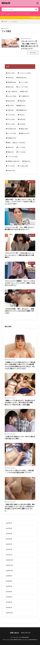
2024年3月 (9, 597)
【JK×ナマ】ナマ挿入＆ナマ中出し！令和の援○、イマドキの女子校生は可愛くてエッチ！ (19, 472)
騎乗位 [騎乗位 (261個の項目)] (21, 105)
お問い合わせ (14, 633)
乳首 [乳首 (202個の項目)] (22, 119)
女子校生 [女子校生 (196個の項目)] (12, 129)
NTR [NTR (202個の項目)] (22, 124)
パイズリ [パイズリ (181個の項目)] (12, 133)
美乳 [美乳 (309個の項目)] (22, 101)
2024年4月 (9, 591)
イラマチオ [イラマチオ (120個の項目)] (12, 156)
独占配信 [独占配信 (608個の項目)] (12, 82)
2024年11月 (9, 565)
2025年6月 (9, 528)
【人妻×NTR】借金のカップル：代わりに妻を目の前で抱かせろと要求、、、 (20, 438)
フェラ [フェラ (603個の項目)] (24, 82)
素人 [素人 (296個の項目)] (10, 105)
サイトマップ (25, 633)
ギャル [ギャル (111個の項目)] (11, 166)
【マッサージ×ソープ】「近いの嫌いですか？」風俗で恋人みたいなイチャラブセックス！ (29, 44)
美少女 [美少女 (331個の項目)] (11, 101)
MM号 (32, 235)
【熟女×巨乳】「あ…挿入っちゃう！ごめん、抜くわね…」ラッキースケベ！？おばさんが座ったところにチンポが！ (20, 202)
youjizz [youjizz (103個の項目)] (11, 170)
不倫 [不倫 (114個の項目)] (27, 161)
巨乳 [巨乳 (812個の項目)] (10, 77)
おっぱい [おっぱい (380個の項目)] (12, 96)
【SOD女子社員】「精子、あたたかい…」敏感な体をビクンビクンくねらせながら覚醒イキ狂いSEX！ (19, 311)
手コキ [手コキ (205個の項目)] (11, 119)
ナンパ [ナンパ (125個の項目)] (21, 147)
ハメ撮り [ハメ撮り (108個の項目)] (23, 166)
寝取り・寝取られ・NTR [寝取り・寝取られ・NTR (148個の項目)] (16, 142)
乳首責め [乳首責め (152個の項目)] (12, 138)
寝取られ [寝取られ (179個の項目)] (25, 133)
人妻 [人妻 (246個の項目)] (10, 110)
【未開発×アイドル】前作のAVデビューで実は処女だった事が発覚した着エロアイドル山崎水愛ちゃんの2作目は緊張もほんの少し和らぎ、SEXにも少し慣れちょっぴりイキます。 (20, 365)
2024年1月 (9, 607)
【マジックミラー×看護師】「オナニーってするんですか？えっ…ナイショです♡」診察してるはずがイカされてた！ (20, 283)
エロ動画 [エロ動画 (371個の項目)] (25, 96)
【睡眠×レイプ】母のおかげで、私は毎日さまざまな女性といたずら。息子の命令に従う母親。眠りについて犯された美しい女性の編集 (20, 403)
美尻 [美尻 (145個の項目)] (10, 147)
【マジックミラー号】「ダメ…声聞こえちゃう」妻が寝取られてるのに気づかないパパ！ (20, 228)
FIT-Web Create (16, 639)
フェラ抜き (14, 21)
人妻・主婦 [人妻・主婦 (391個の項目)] (12, 91)
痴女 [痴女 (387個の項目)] (25, 91)
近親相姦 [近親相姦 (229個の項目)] (22, 110)
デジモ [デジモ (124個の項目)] (21, 152)
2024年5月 (9, 586)
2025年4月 (9, 539)
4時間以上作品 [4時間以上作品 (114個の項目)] (13, 161)
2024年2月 (9, 602)
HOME (5, 21)
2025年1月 (9, 554)
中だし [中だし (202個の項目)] (11, 124)
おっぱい (7, 13)
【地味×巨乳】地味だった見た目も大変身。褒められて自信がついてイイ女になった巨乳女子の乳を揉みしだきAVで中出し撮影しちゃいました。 (20, 508)
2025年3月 (9, 544)
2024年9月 (9, 576)
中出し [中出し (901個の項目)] (11, 73)
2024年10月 (9, 570)
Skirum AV (6, 3)
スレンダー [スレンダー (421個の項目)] (23, 87)
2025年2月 (9, 549)
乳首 (3, 13)
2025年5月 (9, 533)
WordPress (33, 639)
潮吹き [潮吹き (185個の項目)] (24, 129)
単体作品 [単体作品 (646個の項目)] (22, 77)
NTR (24, 13)
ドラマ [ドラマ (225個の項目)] (11, 115)
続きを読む (33, 52)
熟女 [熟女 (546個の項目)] (10, 87)
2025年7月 (9, 523)
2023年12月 (9, 612)
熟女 (27, 13)
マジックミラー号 (16, 13)
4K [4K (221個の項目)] (21, 115)
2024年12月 (9, 560)
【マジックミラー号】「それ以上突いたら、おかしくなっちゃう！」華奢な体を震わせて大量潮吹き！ (19, 255)
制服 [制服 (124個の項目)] (10, 152)
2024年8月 (9, 581)
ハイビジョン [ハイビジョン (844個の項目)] (24, 73)
